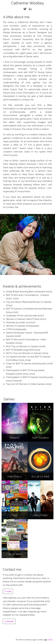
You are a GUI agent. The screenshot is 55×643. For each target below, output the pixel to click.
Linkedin (9, 621)
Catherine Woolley (27, 3)
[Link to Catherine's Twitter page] (25, 8)
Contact (50, 640)
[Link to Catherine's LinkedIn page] (30, 8)
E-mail (7, 591)
